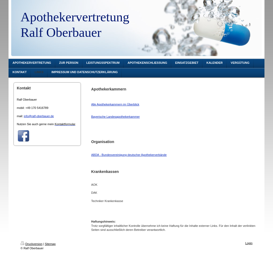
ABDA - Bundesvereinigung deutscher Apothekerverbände (129, 154)
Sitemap (50, 244)
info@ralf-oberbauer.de (39, 116)
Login (248, 243)
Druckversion (31, 244)
